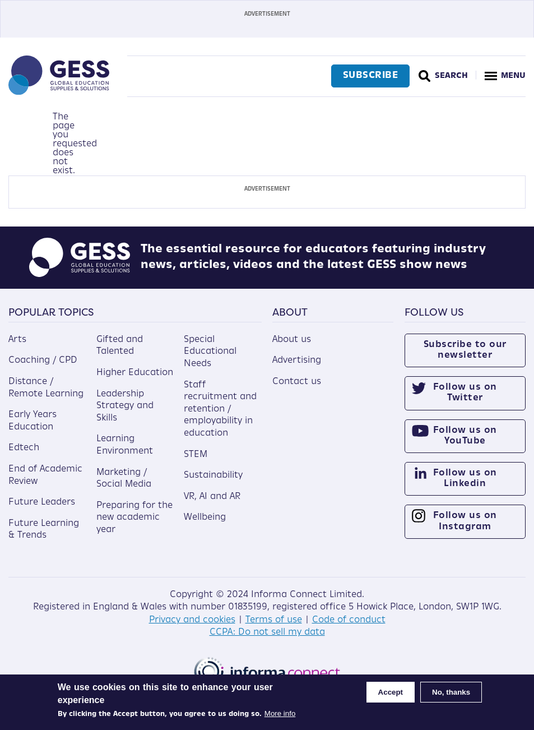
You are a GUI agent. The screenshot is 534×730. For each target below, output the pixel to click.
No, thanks (451, 692)
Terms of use (273, 620)
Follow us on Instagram (465, 521)
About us (291, 339)
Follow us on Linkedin (465, 478)
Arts (17, 339)
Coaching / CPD (42, 360)
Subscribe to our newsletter (465, 350)
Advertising (296, 360)
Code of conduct (349, 620)
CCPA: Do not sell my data (267, 632)
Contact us (296, 381)
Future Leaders (41, 502)
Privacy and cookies (192, 620)
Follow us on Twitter (465, 393)
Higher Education (134, 372)
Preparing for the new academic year (134, 517)
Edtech (23, 447)
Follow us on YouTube (465, 436)
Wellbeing (205, 517)
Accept (390, 692)
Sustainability (213, 475)
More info (280, 713)
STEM (195, 454)
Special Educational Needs (210, 351)
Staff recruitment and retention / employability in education (220, 409)
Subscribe (370, 75)
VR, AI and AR (212, 496)
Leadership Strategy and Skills (125, 406)
